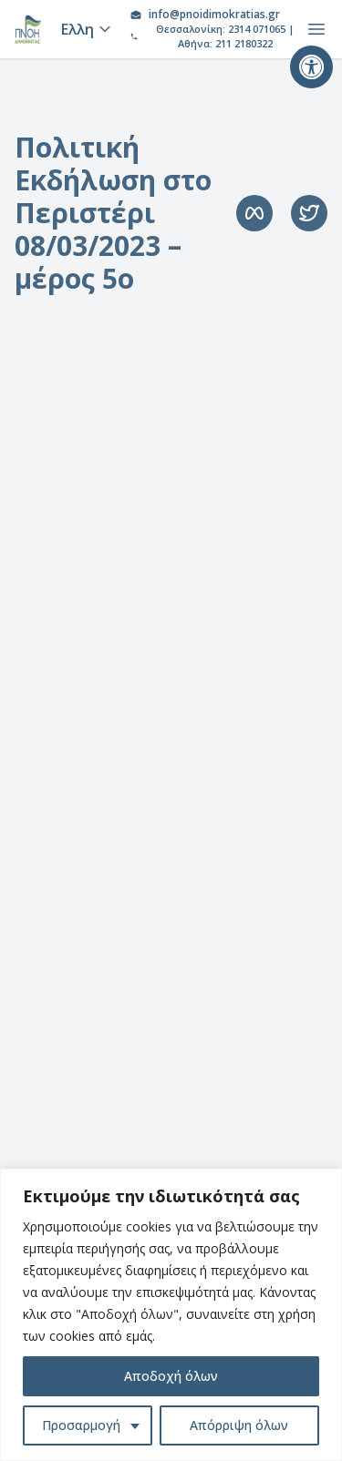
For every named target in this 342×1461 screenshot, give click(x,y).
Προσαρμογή (81, 1425)
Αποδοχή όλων (171, 1375)
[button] (311, 67)
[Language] (83, 29)
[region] (171, 1315)
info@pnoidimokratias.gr (214, 14)
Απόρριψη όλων (239, 1425)
